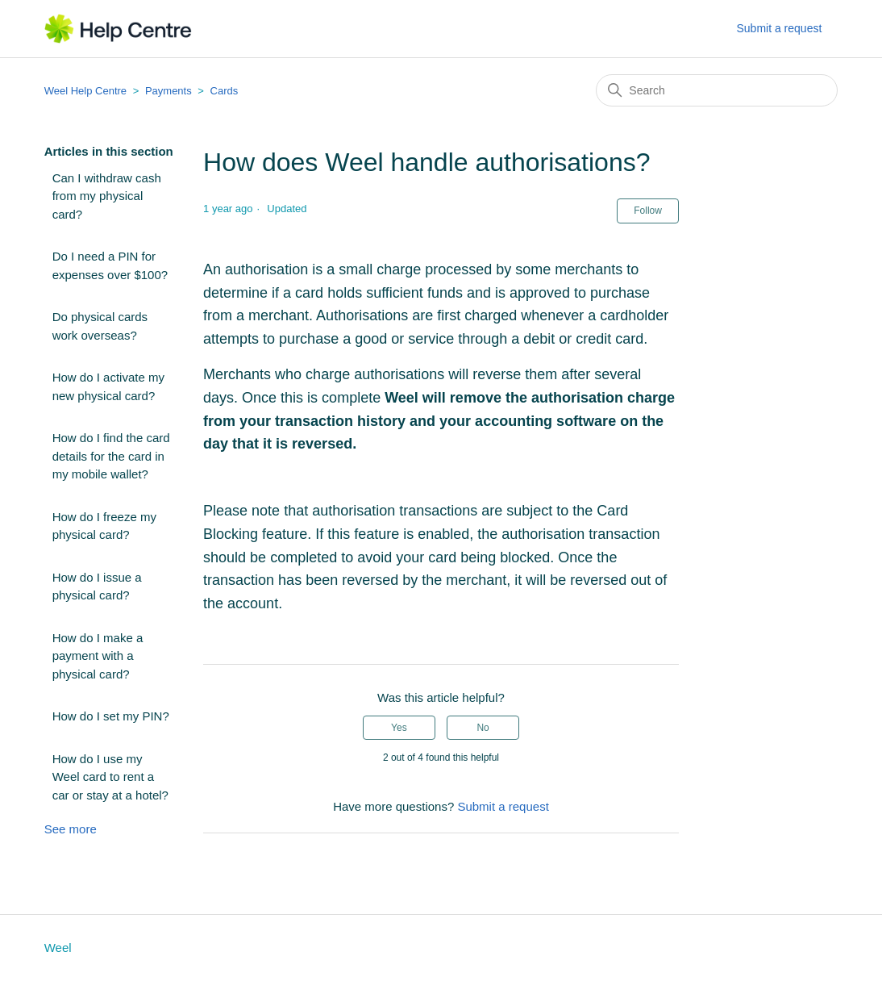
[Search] (717, 90)
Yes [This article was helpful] (399, 727)
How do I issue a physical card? (97, 586)
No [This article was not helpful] (482, 727)
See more (70, 829)
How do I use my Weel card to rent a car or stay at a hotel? (110, 777)
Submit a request (779, 28)
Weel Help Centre (85, 91)
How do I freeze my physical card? (104, 526)
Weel (58, 947)
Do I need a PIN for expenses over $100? (110, 265)
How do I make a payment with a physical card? (98, 656)
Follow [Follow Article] (648, 210)
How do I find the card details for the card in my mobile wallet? (111, 456)
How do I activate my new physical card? (108, 386)
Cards (224, 91)
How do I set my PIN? (110, 716)
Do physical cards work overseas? (100, 326)
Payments (168, 91)
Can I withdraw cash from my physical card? (106, 196)
